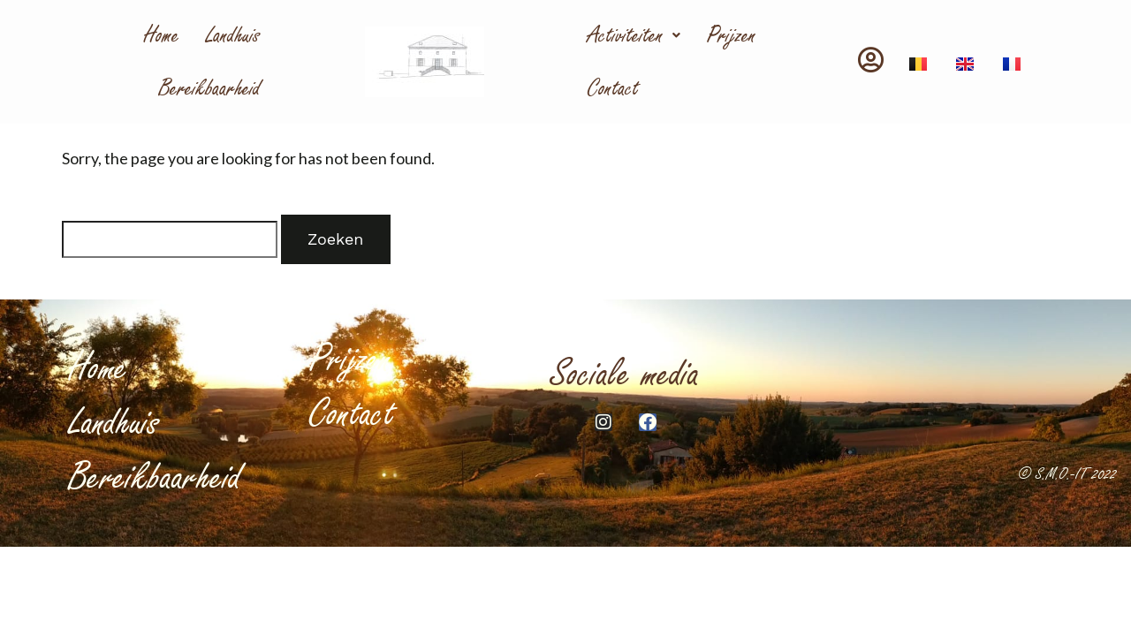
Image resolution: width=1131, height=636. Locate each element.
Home (161, 35)
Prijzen (731, 35)
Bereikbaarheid (210, 88)
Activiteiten (634, 35)
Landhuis (233, 35)
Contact (613, 88)
